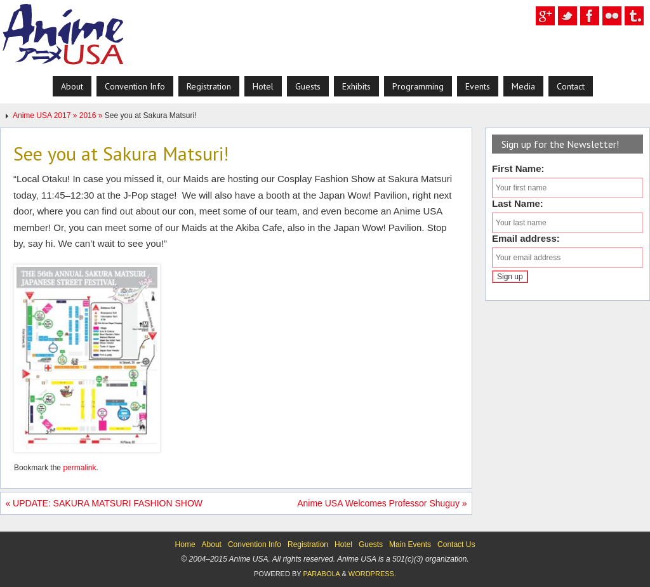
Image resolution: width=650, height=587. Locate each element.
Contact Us (456, 544)
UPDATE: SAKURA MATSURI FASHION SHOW (103, 503)
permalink (79, 467)
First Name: (518, 168)
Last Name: (517, 203)
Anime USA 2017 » (46, 115)
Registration (308, 544)
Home (185, 544)
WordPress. (372, 573)
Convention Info (254, 544)
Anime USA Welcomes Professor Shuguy (382, 503)
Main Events (410, 544)
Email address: (526, 238)
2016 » (92, 115)
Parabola (321, 573)
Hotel (343, 544)
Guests (371, 544)
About (212, 544)
